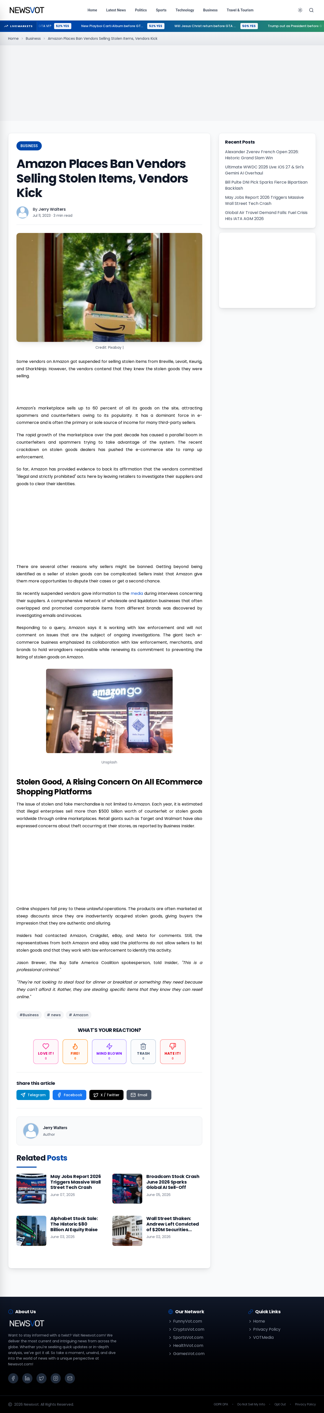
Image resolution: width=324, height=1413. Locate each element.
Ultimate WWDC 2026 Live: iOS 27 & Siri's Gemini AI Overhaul (264, 170)
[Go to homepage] (26, 10)
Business (33, 38)
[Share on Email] (139, 1095)
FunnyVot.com (185, 1321)
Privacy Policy (264, 1329)
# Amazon (78, 1014)
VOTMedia (261, 1337)
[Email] (70, 1378)
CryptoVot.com (186, 1329)
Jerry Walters (52, 209)
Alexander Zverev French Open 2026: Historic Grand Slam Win (262, 155)
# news (54, 1014)
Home (13, 38)
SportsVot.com (185, 1337)
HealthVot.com (185, 1345)
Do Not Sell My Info (251, 1404)
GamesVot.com (186, 1354)
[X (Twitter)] (41, 1378)
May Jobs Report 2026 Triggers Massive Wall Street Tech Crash (264, 200)
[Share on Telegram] (33, 1095)
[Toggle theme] (300, 10)
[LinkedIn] (27, 1378)
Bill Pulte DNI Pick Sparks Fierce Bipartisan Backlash (266, 185)
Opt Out (280, 1404)
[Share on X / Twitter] (106, 1095)
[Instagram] (56, 1378)
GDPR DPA (221, 1404)
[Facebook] (13, 1378)
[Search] (311, 10)
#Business (29, 1014)
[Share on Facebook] (69, 1095)
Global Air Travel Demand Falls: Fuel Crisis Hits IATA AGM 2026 (266, 216)
